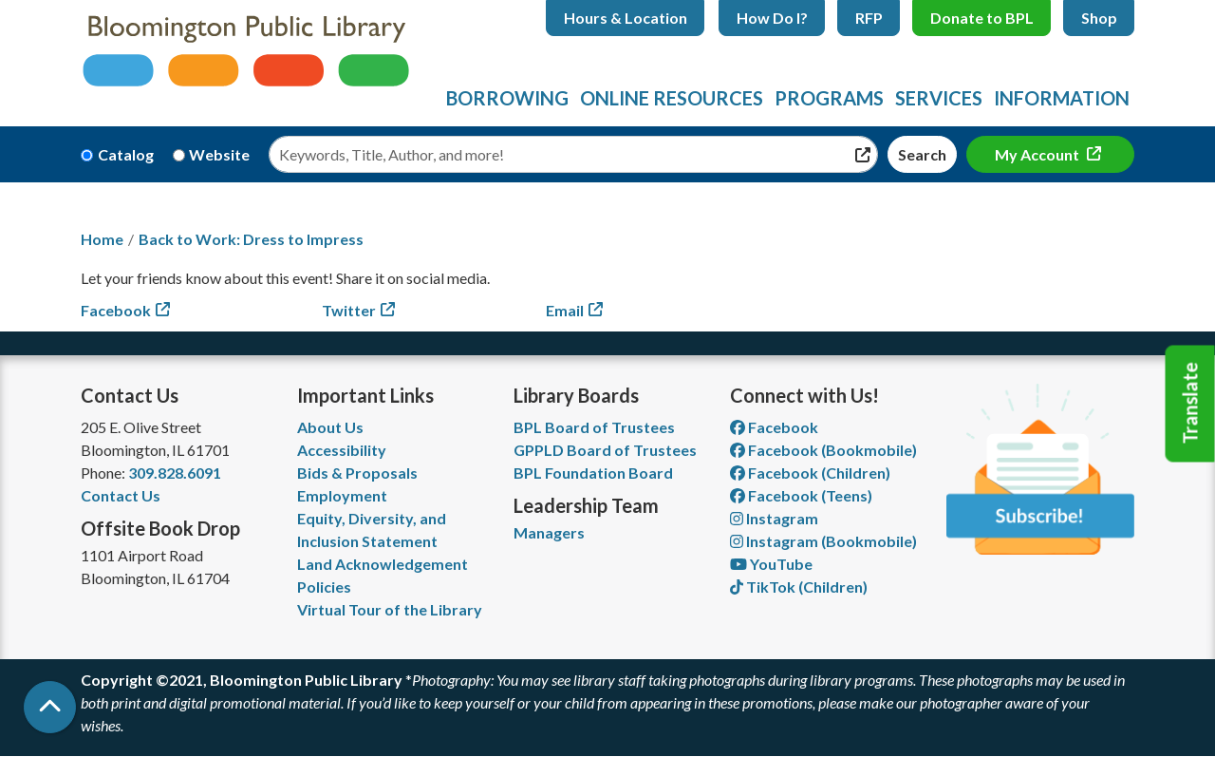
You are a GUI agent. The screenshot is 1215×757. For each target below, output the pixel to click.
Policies (324, 586)
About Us (330, 427)
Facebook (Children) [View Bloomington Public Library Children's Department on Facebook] (810, 473)
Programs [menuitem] (829, 97)
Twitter (349, 310)
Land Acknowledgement (382, 564)
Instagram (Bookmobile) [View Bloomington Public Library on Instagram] (823, 541)
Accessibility (341, 450)
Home (102, 239)
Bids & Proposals (357, 473)
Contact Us (120, 495)
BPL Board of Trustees (594, 427)
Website (219, 154)
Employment (342, 495)
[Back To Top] (50, 707)
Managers (549, 532)
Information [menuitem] (1062, 97)
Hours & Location (625, 18)
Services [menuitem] (938, 97)
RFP (869, 18)
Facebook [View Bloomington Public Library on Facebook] (774, 427)
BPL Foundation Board (593, 473)
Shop (1099, 18)
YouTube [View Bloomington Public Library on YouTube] (771, 564)
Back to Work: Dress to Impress (251, 239)
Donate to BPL (982, 18)
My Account (1038, 154)
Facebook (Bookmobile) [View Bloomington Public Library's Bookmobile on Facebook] (823, 450)
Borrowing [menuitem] (507, 97)
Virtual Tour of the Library (389, 609)
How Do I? (772, 18)
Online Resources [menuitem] (671, 97)
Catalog (126, 154)
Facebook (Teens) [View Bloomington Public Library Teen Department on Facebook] (801, 495)
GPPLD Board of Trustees (605, 450)
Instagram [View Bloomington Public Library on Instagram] (774, 518)
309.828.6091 (174, 473)
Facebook (116, 310)
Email (565, 310)
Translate (1190, 404)
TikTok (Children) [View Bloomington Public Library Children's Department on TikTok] (799, 586)
